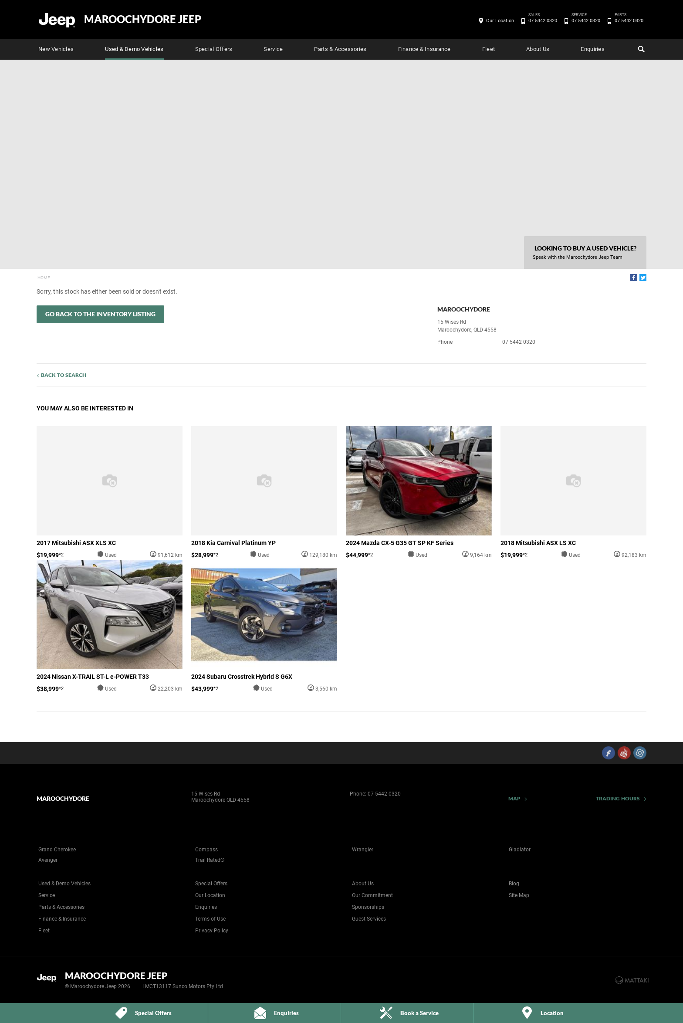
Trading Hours (618, 798)
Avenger (47, 860)
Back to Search (63, 375)
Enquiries (592, 49)
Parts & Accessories (340, 49)
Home (43, 277)
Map (514, 798)
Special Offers (214, 49)
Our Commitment (372, 895)
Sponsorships (368, 907)
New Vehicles (56, 49)
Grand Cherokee (57, 850)
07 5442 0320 (541, 21)
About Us (537, 49)
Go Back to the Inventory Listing (100, 314)
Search (640, 48)
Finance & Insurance (424, 49)
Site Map (519, 895)
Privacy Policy (211, 931)
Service (273, 49)
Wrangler (362, 850)
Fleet (488, 49)
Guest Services (369, 919)
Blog (514, 884)
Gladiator (520, 850)
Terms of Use (210, 919)
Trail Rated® (209, 860)
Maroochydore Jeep (142, 19)
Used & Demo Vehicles (134, 49)
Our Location (500, 21)
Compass (206, 850)
